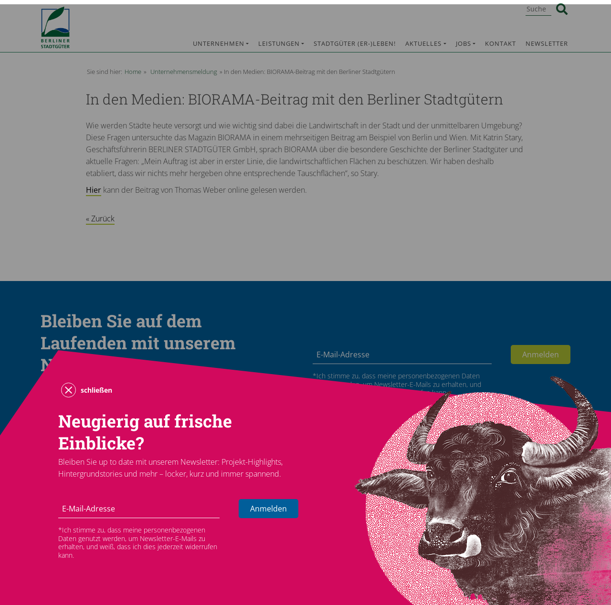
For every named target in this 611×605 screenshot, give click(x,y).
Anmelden (268, 508)
